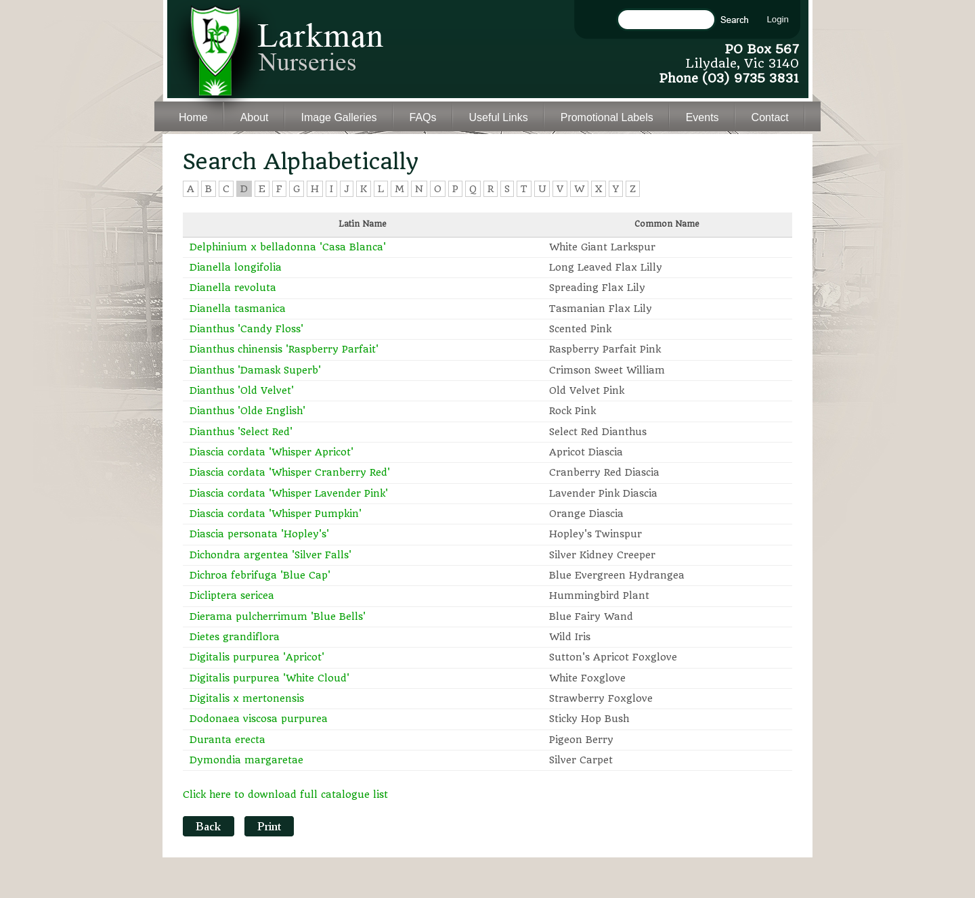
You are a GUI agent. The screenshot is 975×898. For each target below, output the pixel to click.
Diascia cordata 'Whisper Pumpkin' (276, 513)
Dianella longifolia (236, 267)
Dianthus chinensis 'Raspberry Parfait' (284, 349)
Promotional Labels (607, 117)
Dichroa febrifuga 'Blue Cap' (260, 575)
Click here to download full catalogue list (285, 794)
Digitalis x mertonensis (247, 698)
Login (777, 19)
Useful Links (498, 117)
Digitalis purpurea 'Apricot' (257, 657)
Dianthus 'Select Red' (241, 431)
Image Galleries (339, 117)
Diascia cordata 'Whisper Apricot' (271, 452)
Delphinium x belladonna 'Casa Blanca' (288, 247)
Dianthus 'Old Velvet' (242, 390)
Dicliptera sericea (232, 595)
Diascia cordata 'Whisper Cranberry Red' (290, 472)
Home (193, 117)
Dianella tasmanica (238, 308)
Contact (770, 117)
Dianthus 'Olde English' (247, 410)
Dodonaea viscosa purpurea (259, 718)
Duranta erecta (227, 739)
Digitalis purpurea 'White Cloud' (269, 678)
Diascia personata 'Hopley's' (259, 534)
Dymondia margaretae (246, 760)
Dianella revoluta (233, 287)
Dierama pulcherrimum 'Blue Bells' (278, 616)
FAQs (423, 117)
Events (702, 117)
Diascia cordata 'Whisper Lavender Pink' (289, 493)
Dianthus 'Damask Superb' (255, 370)
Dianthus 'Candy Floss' (246, 328)
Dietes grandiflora (235, 636)
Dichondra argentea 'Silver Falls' (270, 554)
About (254, 117)
